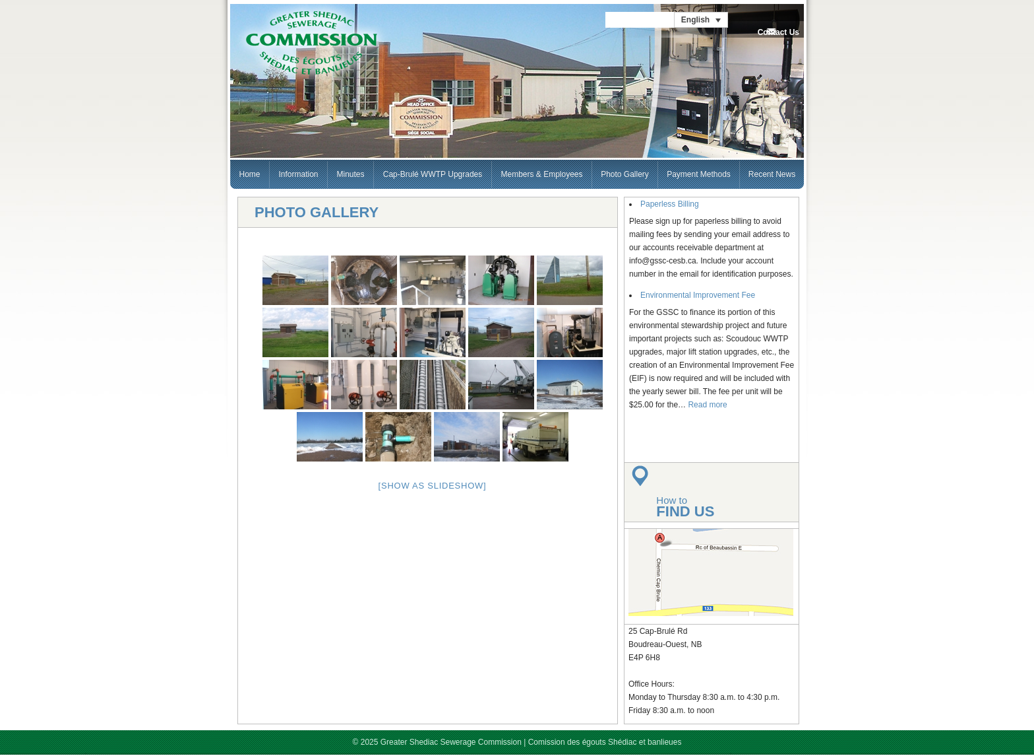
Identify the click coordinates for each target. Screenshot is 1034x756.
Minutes (350, 174)
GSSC (311, 43)
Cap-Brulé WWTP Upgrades (433, 174)
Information (298, 174)
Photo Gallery (625, 174)
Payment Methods (699, 174)
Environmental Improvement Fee (697, 295)
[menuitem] (701, 20)
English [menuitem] (695, 19)
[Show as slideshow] (433, 486)
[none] (701, 20)
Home (249, 174)
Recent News (771, 174)
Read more (707, 404)
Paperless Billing (669, 204)
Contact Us (778, 32)
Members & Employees (541, 174)
